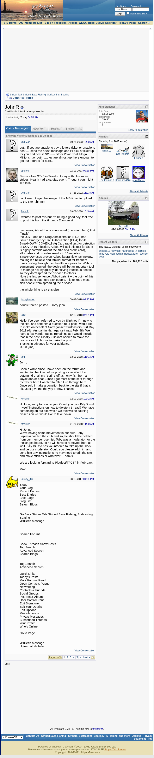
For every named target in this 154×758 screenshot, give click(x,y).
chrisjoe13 (104, 250)
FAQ (20, 22)
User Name (121, 6)
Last (86, 657)
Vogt (101, 256)
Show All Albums (139, 235)
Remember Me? (137, 13)
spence (25, 170)
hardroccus (128, 250)
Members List (33, 22)
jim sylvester (28, 299)
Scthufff (123, 226)
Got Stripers (122, 154)
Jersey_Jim (27, 479)
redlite (119, 253)
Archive (136, 735)
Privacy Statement (143, 737)
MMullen (25, 398)
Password (136, 6)
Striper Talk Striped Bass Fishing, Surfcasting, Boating (39, 94)
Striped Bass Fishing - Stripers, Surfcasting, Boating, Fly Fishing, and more (85, 735)
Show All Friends (139, 191)
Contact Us (32, 735)
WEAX (83, 22)
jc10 (23, 315)
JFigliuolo (140, 250)
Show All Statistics (138, 130)
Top (150, 738)
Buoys (100, 22)
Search (142, 22)
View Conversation (84, 165)
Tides (91, 22)
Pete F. (25, 211)
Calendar (111, 22)
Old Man (25, 142)
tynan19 (106, 150)
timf (23, 356)
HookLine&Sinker (124, 180)
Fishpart (138, 158)
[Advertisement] (77, 59)
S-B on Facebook (55, 22)
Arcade (73, 22)
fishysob (116, 250)
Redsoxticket (131, 253)
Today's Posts (127, 22)
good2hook (139, 180)
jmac (101, 253)
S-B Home (10, 22)
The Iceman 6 (106, 180)
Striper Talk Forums (115, 749)
